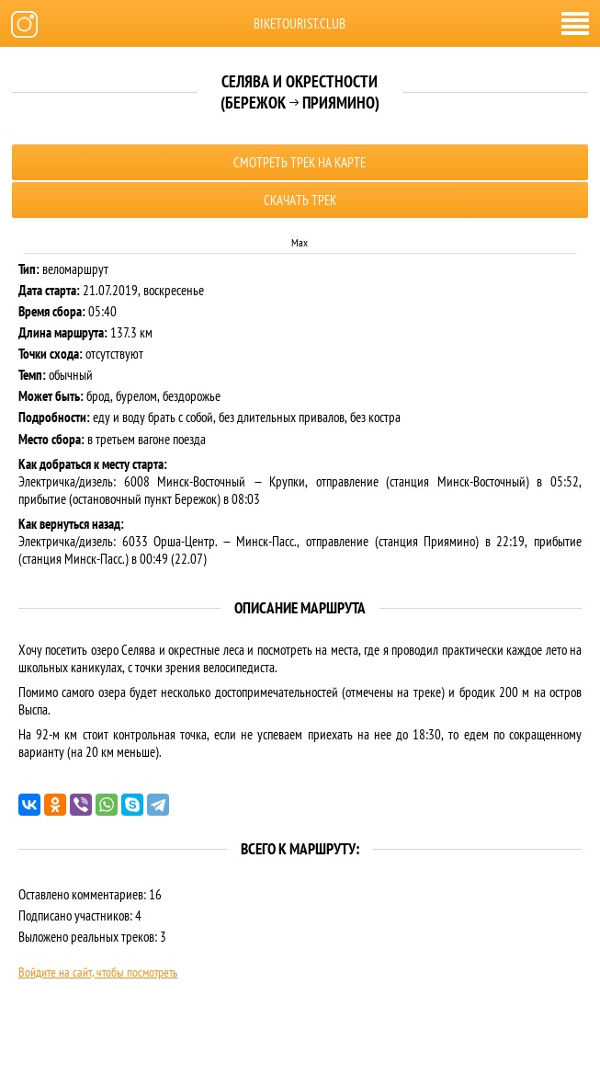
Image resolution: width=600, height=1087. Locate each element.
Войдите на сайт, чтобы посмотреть (97, 972)
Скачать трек (300, 200)
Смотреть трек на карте (299, 162)
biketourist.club (299, 23)
